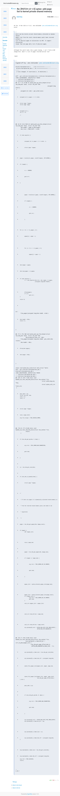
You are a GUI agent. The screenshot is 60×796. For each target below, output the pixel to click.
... (15, 32)
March (4, 57)
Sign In (49, 2)
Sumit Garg (19, 16)
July (4, 50)
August (4, 48)
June (4, 52)
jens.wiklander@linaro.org (50, 25)
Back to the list (15, 788)
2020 (5, 81)
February (5, 58)
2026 (5, 11)
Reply (15, 782)
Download (5, 93)
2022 (5, 67)
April (4, 55)
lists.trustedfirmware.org (10, 3)
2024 (5, 25)
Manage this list (41, 3)
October (4, 43)
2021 (5, 74)
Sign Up (50, 4)
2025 (5, 18)
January (5, 60)
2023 (5, 32)
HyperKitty (29, 794)
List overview (5, 88)
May (4, 53)
